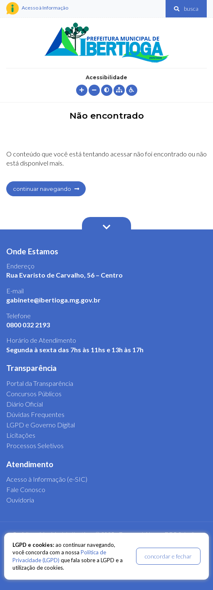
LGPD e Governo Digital (40, 425)
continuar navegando (46, 188)
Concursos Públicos (34, 393)
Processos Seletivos (35, 445)
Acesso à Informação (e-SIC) (46, 479)
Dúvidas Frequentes (35, 414)
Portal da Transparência (39, 383)
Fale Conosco (25, 489)
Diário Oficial (24, 404)
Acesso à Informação (37, 8)
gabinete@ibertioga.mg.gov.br (53, 300)
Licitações (20, 435)
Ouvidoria (20, 500)
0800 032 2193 (28, 325)
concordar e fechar (168, 556)
